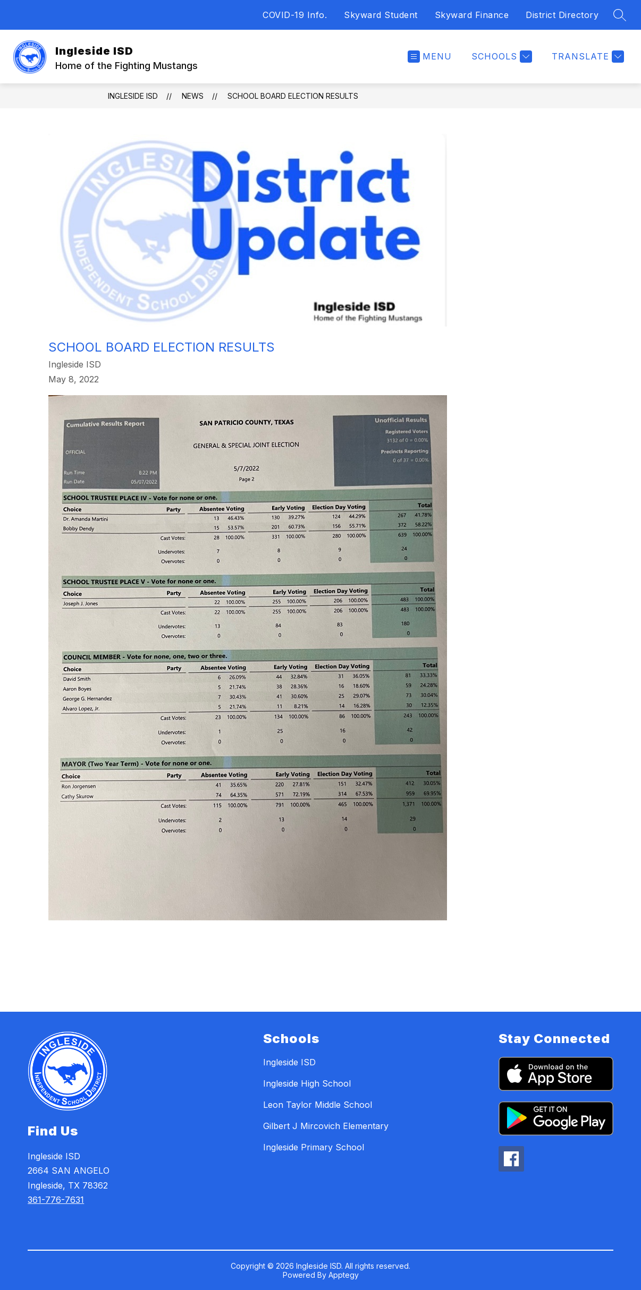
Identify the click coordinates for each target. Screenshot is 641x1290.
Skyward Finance (472, 15)
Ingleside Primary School (313, 1147)
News (193, 95)
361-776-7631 (56, 1199)
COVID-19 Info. (295, 15)
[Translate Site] (586, 56)
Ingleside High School (307, 1083)
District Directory (562, 15)
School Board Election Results (292, 95)
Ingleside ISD (133, 95)
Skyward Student (381, 15)
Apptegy (343, 1274)
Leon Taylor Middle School (317, 1104)
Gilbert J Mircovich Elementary (326, 1126)
